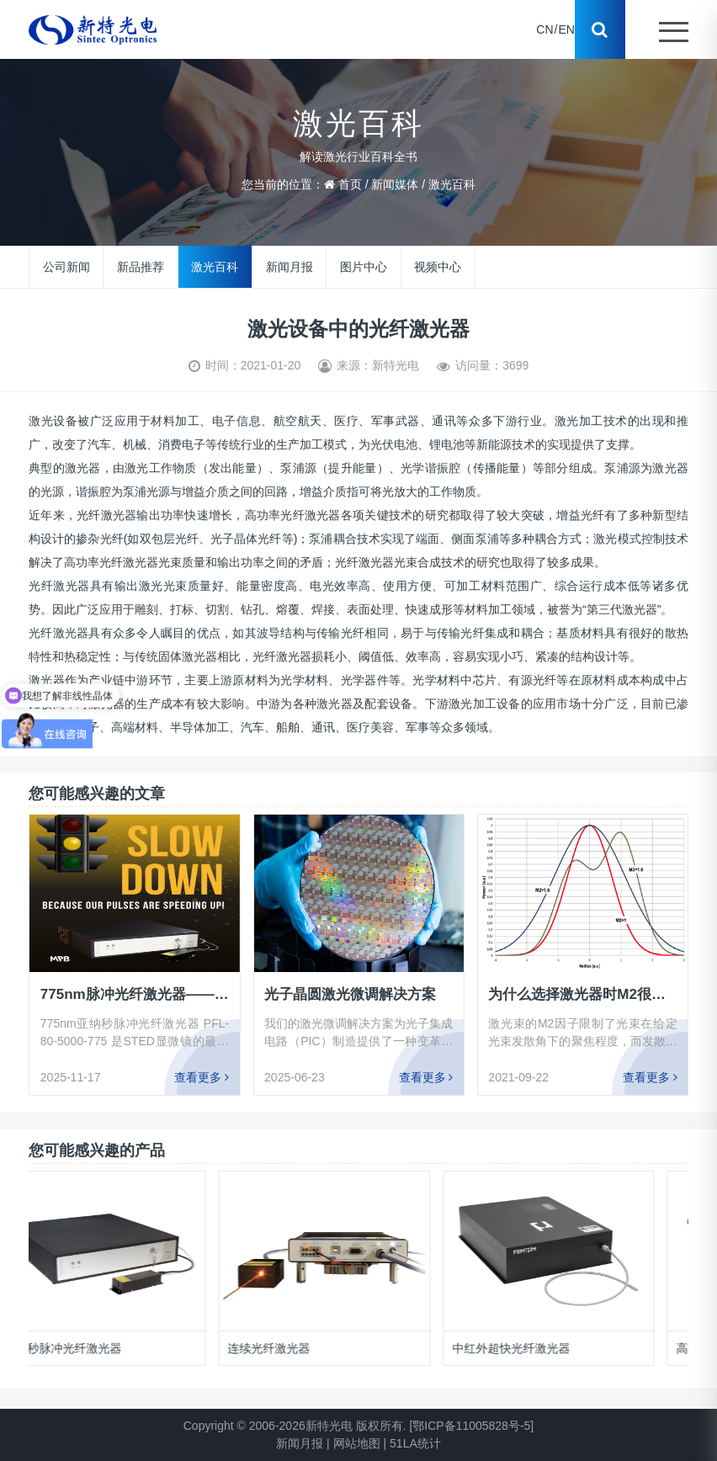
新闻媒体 (394, 184)
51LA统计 (415, 1443)
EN (566, 29)
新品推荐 (140, 267)
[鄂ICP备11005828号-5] (471, 1425)
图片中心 (363, 267)
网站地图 (356, 1443)
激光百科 (451, 184)
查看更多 (201, 1077)
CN (544, 29)
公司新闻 (66, 267)
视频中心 (437, 267)
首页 (350, 184)
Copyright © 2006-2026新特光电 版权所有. (294, 1425)
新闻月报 (289, 267)
